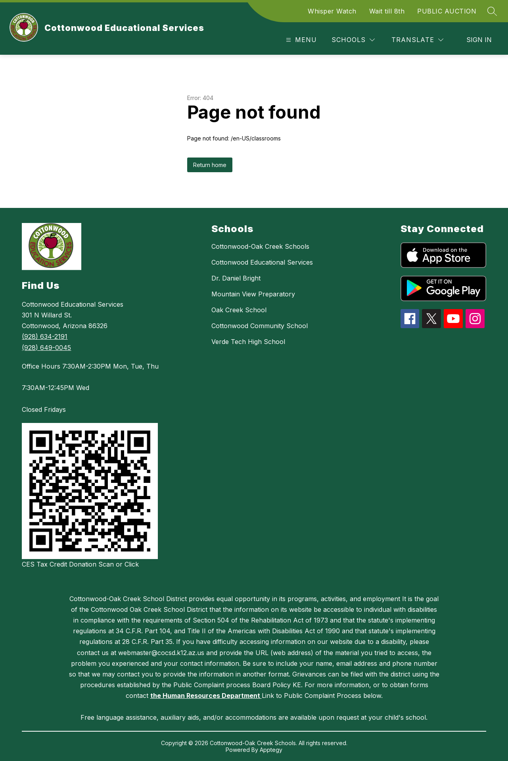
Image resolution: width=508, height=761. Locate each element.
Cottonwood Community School (259, 326)
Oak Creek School (238, 310)
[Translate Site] (417, 40)
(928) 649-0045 (46, 348)
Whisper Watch (332, 11)
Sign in (479, 40)
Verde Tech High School (248, 342)
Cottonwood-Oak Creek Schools (260, 246)
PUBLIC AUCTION (446, 11)
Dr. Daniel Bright (236, 278)
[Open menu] (300, 40)
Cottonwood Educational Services (262, 262)
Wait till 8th (387, 11)
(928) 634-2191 (44, 336)
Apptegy (271, 749)
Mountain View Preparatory (253, 294)
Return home (209, 164)
